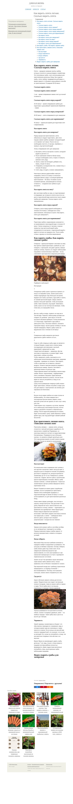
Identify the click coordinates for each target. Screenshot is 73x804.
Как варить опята (43, 35)
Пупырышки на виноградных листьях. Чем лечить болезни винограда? (17, 26)
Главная (28, 9)
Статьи (42, 9)
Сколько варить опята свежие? (48, 27)
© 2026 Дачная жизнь (13, 764)
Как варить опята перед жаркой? (48, 41)
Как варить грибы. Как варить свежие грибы (50, 45)
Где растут (41, 57)
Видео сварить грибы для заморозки (48, 61)
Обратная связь (49, 764)
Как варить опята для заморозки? (48, 37)
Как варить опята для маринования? (49, 43)
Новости (36, 9)
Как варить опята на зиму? (46, 39)
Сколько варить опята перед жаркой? (50, 29)
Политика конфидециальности (33, 766)
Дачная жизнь (36, 3)
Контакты (29, 764)
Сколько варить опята (45, 25)
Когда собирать (43, 55)
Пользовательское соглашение (38, 764)
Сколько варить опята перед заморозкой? (51, 31)
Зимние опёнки (42, 680)
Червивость (42, 59)
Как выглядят (42, 51)
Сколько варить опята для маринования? (51, 33)
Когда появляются (44, 53)
